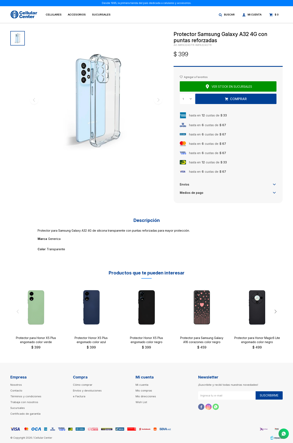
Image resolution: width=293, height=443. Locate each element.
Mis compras (144, 390)
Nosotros (16, 384)
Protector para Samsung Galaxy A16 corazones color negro (201, 340)
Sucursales (101, 14)
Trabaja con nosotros (24, 402)
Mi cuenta (142, 384)
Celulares (54, 14)
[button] (275, 311)
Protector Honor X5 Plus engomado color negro (146, 340)
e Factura (79, 396)
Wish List (141, 402)
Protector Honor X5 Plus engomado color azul (91, 340)
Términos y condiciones (25, 396)
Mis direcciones (146, 396)
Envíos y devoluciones (87, 390)
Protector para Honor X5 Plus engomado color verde (36, 340)
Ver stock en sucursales (232, 86)
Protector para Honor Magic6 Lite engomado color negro (257, 340)
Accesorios (77, 14)
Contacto (16, 390)
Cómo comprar (82, 384)
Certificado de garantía (25, 413)
